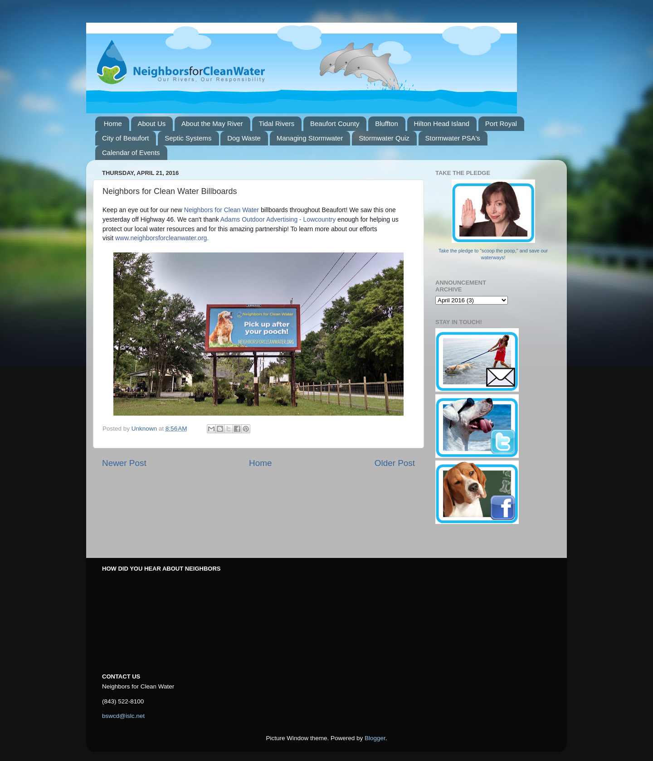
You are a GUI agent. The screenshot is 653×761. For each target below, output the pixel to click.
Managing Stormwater (310, 138)
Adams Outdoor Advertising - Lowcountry (278, 219)
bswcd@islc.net (123, 716)
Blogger (375, 738)
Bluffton (386, 123)
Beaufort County (334, 123)
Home (113, 123)
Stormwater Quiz (384, 138)
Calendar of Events (131, 152)
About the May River (212, 123)
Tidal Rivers (277, 123)
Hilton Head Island (442, 123)
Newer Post (124, 463)
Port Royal (501, 123)
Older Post (395, 463)
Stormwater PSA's (452, 138)
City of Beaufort (125, 138)
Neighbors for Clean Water (221, 209)
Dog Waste (244, 138)
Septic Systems (188, 138)
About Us (152, 123)
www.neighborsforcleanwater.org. (162, 238)
